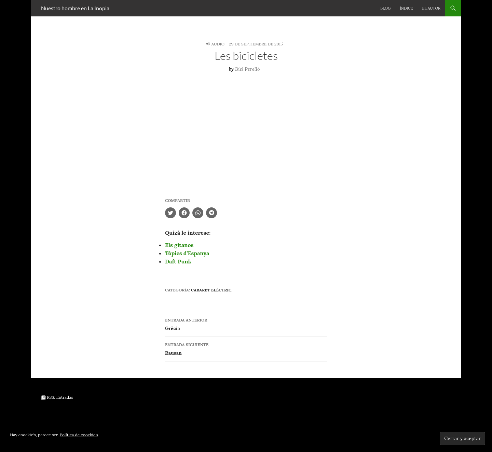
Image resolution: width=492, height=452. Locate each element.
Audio (217, 43)
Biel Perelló (247, 69)
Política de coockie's (79, 434)
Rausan (246, 348)
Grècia (246, 323)
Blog (385, 8)
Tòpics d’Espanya (187, 253)
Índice (406, 8)
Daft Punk (178, 261)
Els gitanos (179, 245)
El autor (431, 8)
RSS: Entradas (57, 397)
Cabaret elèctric (211, 289)
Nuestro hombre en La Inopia (75, 8)
